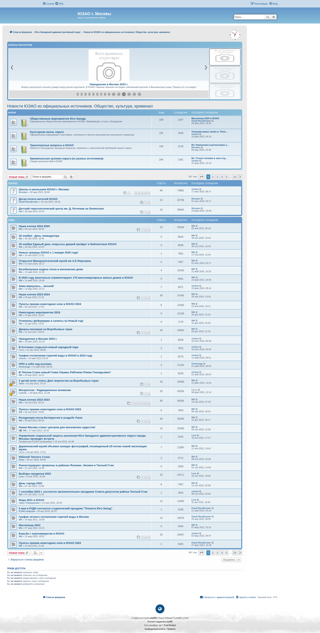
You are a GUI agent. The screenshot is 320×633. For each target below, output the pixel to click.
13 (129, 94)
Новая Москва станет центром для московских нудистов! (57, 427)
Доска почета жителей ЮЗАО (38, 199)
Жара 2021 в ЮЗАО (31, 500)
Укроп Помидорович (29, 503)
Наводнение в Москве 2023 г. (109, 84)
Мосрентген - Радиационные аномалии (45, 390)
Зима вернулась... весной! (36, 286)
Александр (24, 366)
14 (134, 94)
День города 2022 (30, 483)
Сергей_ (23, 393)
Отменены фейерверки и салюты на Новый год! (51, 320)
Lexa (193, 435)
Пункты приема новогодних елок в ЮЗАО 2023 (50, 409)
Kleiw (21, 459)
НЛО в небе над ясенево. (35, 363)
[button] (201, 176)
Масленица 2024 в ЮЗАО (205, 118)
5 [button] (226, 177)
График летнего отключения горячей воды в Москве (54, 516)
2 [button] (212, 177)
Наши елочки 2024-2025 (34, 226)
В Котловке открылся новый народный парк (48, 347)
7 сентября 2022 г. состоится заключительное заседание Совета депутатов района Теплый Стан (83, 491)
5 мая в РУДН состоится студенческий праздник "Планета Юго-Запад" (65, 508)
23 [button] (234, 177)
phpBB (153, 618)
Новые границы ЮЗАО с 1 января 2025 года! (48, 252)
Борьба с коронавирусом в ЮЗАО (41, 533)
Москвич (195, 147)
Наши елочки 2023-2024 (34, 294)
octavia (195, 134)
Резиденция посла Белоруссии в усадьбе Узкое (50, 417)
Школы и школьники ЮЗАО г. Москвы (44, 189)
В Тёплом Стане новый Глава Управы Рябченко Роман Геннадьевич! (65, 372)
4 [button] (222, 177)
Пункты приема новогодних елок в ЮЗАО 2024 (50, 304)
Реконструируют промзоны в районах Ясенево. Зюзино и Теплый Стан (66, 465)
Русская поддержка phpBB (159, 622)
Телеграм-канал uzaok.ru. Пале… (209, 131)
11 (119, 94)
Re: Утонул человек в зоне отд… (209, 158)
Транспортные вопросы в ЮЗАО (52, 145)
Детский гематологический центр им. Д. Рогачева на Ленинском (61, 208)
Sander (195, 160)
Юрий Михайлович (201, 121)
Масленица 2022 (29, 525)
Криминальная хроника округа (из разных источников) (66, 158)
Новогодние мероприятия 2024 (39, 312)
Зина (21, 383)
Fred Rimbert (170, 625)
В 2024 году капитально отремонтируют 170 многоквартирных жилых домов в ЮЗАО (76, 277)
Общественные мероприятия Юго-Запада (58, 118)
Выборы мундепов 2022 (35, 473)
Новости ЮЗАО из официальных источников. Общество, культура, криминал (80, 106)
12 (124, 94)
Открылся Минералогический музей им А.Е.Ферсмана (55, 260)
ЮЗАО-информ (27, 511)
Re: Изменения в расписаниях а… (210, 145)
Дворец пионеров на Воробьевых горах (45, 329)
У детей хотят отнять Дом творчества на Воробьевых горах (59, 380)
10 (113, 94)
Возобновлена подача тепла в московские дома (51, 269)
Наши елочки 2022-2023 (34, 399)
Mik (20, 229)
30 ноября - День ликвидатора (39, 235)
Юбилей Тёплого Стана (34, 456)
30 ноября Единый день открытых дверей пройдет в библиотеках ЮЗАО (68, 244)
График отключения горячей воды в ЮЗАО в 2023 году (55, 355)
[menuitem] (59, 3)
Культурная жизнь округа (47, 131)
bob (20, 211)
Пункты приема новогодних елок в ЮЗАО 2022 (50, 542)
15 (139, 94)
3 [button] (217, 177)
